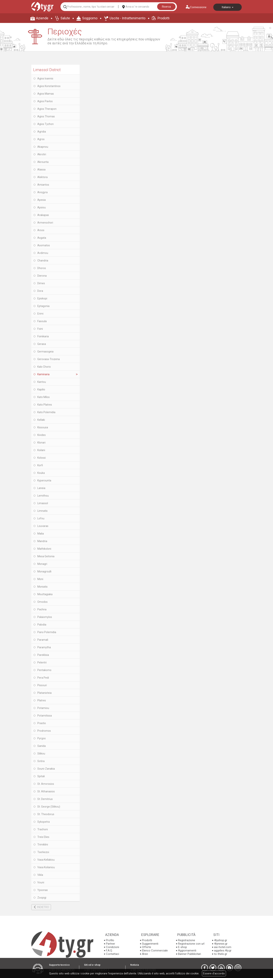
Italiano (227, 7)
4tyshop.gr (220, 940)
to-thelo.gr (220, 954)
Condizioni (112, 947)
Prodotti (163, 18)
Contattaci (112, 954)
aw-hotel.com (222, 947)
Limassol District (47, 70)
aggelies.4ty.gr (222, 950)
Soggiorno (89, 18)
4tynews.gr (221, 943)
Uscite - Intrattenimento (127, 18)
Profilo (110, 940)
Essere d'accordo (214, 973)
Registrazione (186, 940)
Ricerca (166, 6)
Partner (110, 943)
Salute (65, 18)
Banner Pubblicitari (189, 954)
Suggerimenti (150, 943)
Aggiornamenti (187, 950)
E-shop (182, 947)
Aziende (42, 18)
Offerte (146, 947)
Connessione (198, 7)
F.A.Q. (109, 950)
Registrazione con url (191, 943)
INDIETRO (43, 907)
